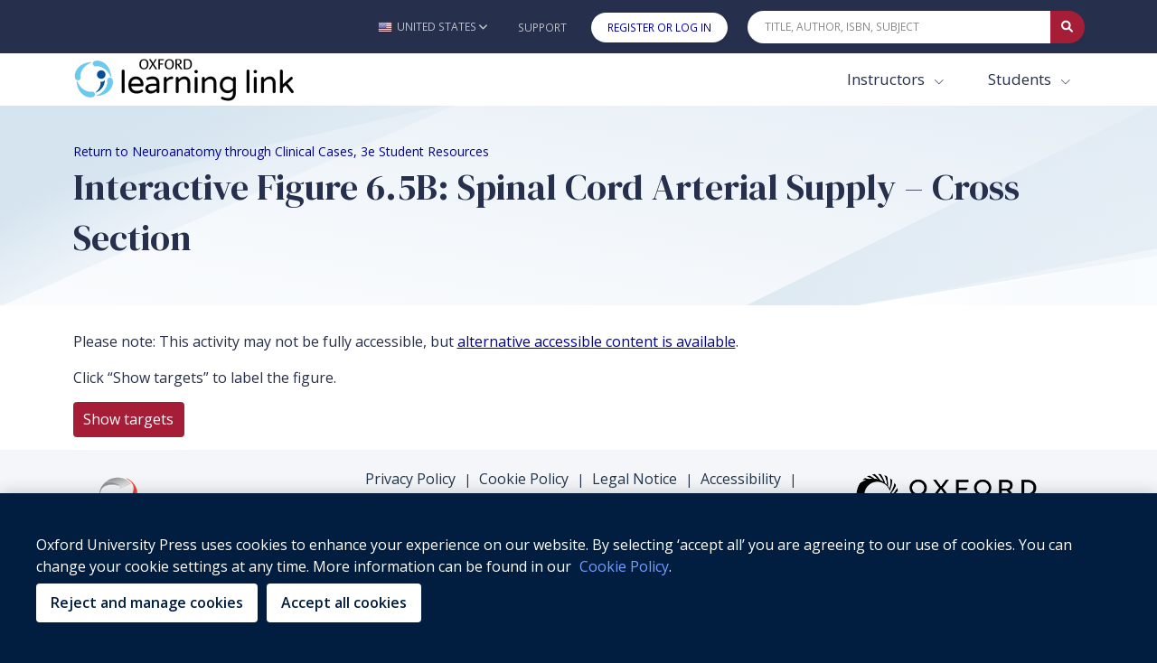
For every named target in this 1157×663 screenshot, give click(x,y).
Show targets (128, 419)
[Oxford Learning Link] (208, 79)
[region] (578, 578)
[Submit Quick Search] (1067, 27)
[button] (432, 27)
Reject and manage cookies (147, 602)
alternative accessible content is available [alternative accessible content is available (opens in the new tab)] (596, 341)
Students (1021, 79)
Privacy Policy (410, 479)
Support (542, 27)
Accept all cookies (344, 602)
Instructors (887, 79)
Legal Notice (634, 479)
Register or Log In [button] (659, 27)
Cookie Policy (524, 479)
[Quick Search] (899, 27)
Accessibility (741, 479)
